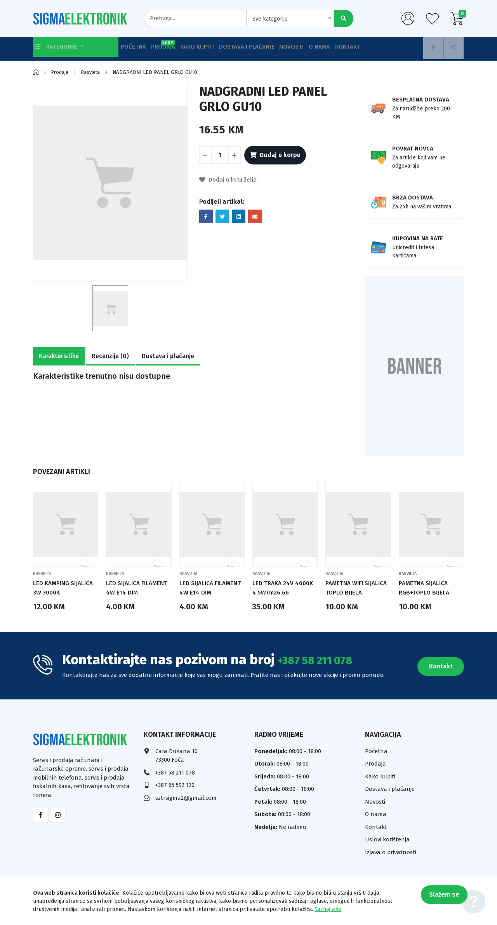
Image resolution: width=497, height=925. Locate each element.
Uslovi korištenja (387, 848)
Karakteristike (59, 356)
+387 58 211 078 (326, 669)
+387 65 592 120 (175, 794)
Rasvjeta (93, 72)
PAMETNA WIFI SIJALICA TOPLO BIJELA (348, 592)
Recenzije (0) (110, 356)
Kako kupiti (211, 48)
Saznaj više (328, 909)
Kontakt (385, 48)
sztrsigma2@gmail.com (186, 806)
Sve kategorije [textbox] (270, 19)
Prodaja (173, 46)
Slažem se (441, 898)
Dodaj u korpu (277, 155)
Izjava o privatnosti (390, 861)
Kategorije (60, 48)
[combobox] (290, 18)
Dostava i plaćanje (266, 48)
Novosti (316, 48)
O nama (350, 48)
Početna (136, 48)
